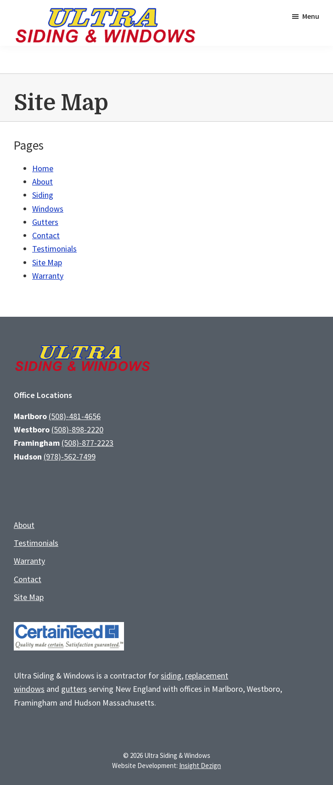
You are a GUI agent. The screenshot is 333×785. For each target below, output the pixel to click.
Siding (42, 195)
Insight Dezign (200, 765)
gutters (74, 689)
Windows (47, 208)
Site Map (47, 262)
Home (42, 168)
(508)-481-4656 (75, 416)
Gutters (45, 222)
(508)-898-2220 (77, 429)
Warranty (47, 275)
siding (171, 675)
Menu (310, 16)
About (42, 181)
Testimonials (54, 248)
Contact (46, 235)
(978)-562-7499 (70, 456)
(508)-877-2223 (87, 442)
